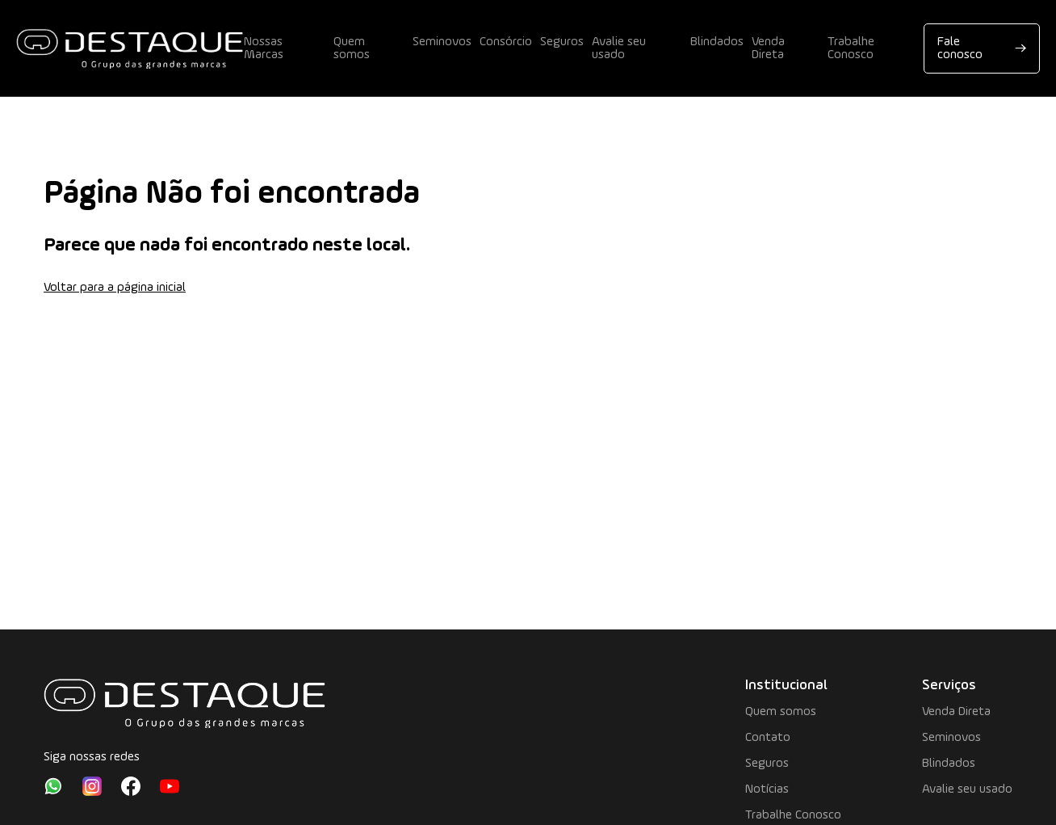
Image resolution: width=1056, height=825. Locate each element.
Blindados (717, 42)
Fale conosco (981, 48)
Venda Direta (768, 48)
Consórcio (506, 42)
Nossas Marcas (263, 48)
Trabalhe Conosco (851, 48)
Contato (767, 737)
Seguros (562, 42)
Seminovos (442, 42)
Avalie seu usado (619, 48)
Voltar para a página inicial (115, 287)
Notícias (767, 789)
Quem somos (351, 48)
